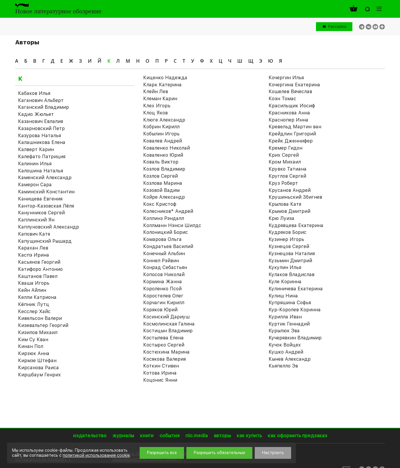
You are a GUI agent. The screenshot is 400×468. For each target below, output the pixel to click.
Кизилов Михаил (37, 332)
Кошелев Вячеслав (290, 91)
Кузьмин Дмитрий (290, 260)
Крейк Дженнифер (291, 141)
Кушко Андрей (286, 352)
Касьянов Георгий (39, 262)
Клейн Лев (155, 91)
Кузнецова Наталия (292, 253)
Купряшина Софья (290, 302)
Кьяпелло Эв (283, 366)
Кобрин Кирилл (161, 126)
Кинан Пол (30, 346)
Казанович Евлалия (40, 121)
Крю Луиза (281, 218)
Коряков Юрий (160, 309)
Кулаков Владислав (291, 274)
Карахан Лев (33, 248)
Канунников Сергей (41, 213)
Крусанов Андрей (290, 190)
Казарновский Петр (41, 128)
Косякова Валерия (164, 359)
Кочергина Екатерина (294, 85)
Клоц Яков (155, 113)
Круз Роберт (283, 183)
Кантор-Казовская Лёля (46, 206)
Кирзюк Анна (33, 353)
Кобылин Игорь (161, 134)
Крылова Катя (285, 204)
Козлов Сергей (160, 176)
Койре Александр (164, 197)
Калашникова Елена (41, 142)
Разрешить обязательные (219, 452)
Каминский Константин (46, 192)
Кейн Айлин (32, 290)
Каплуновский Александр (48, 227)
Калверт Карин (36, 149)
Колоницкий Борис (165, 232)
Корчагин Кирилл (163, 302)
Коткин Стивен (161, 366)
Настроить (273, 452)
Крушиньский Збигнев (295, 197)
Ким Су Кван (33, 339)
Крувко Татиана (288, 169)
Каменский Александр (45, 177)
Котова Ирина (160, 373)
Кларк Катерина (162, 85)
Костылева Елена (163, 338)
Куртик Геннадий (289, 324)
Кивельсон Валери (40, 318)
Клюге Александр (164, 120)
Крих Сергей (284, 155)
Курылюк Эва (284, 330)
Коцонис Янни (160, 380)
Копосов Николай (164, 274)
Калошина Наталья (40, 171)
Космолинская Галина (169, 324)
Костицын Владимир (168, 330)
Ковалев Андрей (162, 141)
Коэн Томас (282, 98)
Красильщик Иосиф (292, 106)
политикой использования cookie (96, 455)
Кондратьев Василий (168, 246)
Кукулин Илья (285, 267)
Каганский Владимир (43, 107)
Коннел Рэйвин (161, 260)
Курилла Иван (285, 317)
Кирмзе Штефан (37, 360)
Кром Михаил (285, 162)
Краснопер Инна (288, 120)
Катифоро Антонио (40, 269)
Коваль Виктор (160, 162)
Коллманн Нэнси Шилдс (172, 225)
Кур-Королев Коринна (295, 309)
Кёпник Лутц (33, 304)
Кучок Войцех (285, 345)
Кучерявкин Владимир (295, 338)
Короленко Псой (162, 289)
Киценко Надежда (165, 77)
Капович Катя (34, 234)
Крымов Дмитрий (289, 211)
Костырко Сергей (163, 345)
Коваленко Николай (166, 148)
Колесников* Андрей (168, 211)
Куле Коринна (285, 281)
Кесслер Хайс (34, 311)
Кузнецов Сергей (289, 246)
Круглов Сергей (287, 176)
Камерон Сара (35, 184)
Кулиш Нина (283, 296)
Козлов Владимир (164, 169)
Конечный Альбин (164, 253)
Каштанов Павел (37, 276)
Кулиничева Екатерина (296, 289)
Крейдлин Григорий (292, 134)
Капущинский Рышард (45, 241)
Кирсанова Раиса (38, 367)
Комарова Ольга (162, 239)
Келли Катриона (37, 297)
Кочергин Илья (286, 77)
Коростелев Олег (163, 296)
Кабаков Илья (34, 93)
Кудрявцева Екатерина (296, 225)
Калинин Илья (34, 163)
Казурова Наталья (39, 135)
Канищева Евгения (40, 199)
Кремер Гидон (285, 148)
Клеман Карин (160, 98)
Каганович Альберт (41, 100)
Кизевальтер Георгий (43, 325)
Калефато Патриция (41, 156)
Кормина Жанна (162, 281)
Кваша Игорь (33, 283)
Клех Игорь (156, 106)
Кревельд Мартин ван (295, 126)
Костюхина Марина (166, 352)
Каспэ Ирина (33, 255)
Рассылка (337, 26)
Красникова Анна (289, 113)
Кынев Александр (290, 359)
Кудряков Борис (288, 232)
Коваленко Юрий (163, 155)
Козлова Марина (162, 183)
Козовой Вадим (161, 190)
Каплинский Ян (36, 220)
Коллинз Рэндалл (163, 218)
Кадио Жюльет (36, 114)
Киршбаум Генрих (39, 375)
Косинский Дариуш (166, 317)
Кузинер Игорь (286, 239)
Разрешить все (162, 452)
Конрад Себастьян (165, 267)
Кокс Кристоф (159, 204)
